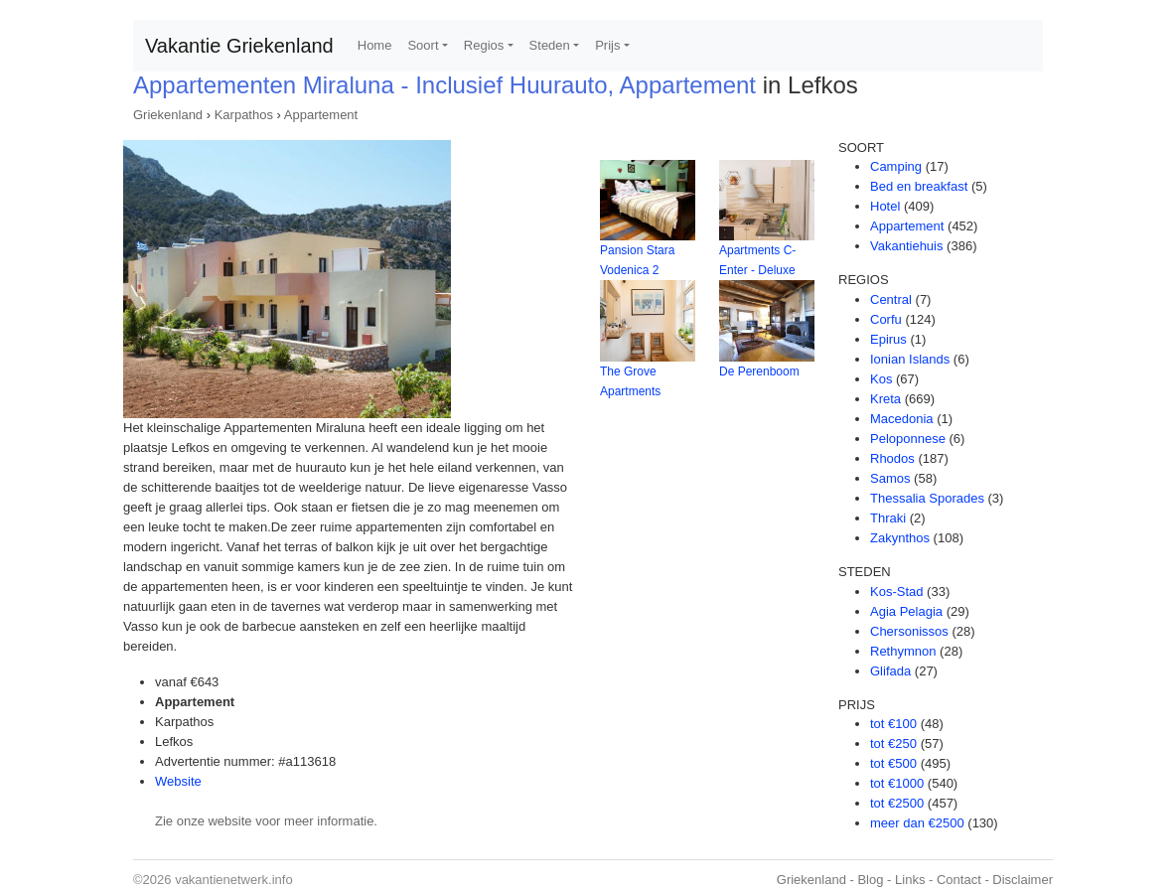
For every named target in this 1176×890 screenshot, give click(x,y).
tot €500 (893, 763)
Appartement (321, 114)
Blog (870, 879)
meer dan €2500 (917, 823)
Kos (881, 378)
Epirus (888, 339)
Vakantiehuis (906, 245)
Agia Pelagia (906, 611)
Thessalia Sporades (927, 498)
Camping (896, 166)
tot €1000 (897, 783)
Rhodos (892, 458)
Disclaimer (1022, 879)
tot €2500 (897, 803)
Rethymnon (903, 651)
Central (891, 299)
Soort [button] (422, 45)
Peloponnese (908, 438)
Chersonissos (909, 631)
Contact (959, 879)
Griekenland (168, 114)
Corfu (886, 319)
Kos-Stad (896, 591)
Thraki (888, 518)
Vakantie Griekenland (239, 46)
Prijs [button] (607, 45)
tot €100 (893, 723)
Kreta (885, 398)
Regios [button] (484, 45)
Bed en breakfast (918, 186)
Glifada (890, 671)
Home (375, 45)
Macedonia (902, 418)
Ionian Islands (910, 359)
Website (178, 781)
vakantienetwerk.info (234, 879)
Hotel (885, 206)
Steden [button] (549, 45)
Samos (890, 478)
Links (910, 879)
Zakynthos (900, 537)
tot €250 (893, 743)
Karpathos (244, 114)
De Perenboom (759, 371)
